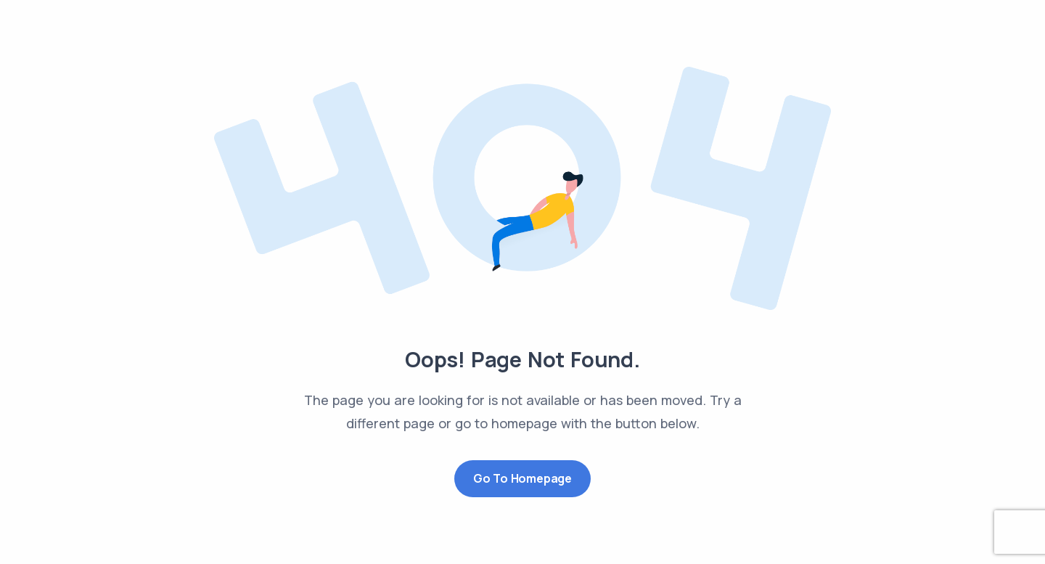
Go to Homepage (522, 478)
